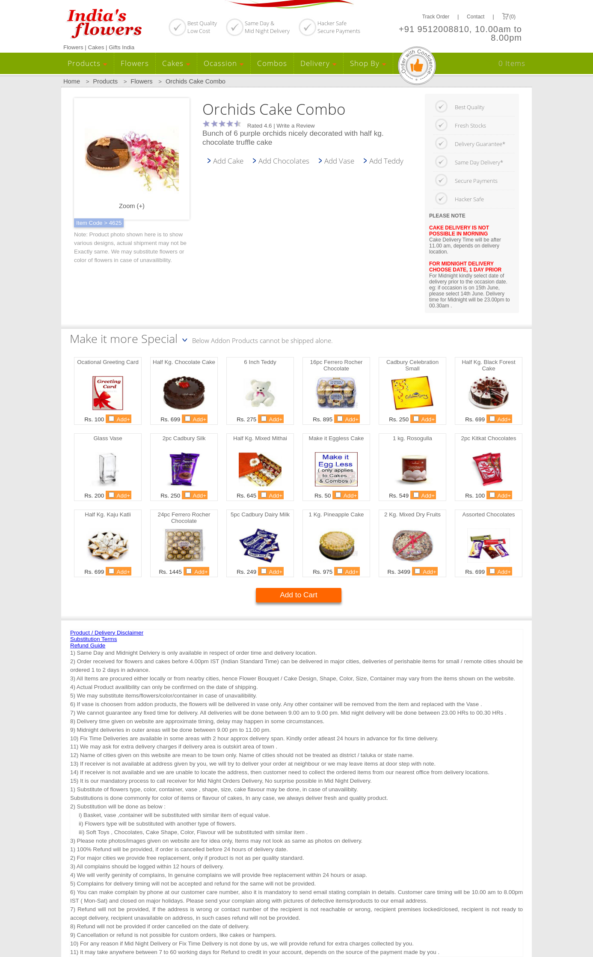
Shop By (368, 63)
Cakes (176, 63)
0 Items (511, 63)
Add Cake (228, 160)
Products (87, 63)
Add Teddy (386, 160)
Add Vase (339, 160)
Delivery (318, 63)
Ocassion (224, 63)
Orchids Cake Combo (195, 81)
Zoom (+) (132, 159)
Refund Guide (87, 645)
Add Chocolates (283, 160)
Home (71, 81)
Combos (272, 63)
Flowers (135, 63)
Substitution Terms (93, 639)
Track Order (436, 17)
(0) (509, 16)
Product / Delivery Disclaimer (106, 632)
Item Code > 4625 (99, 223)
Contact (475, 17)
